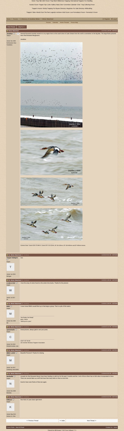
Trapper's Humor (37, 8)
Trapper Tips (43, 4)
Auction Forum (33, 4)
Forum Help (74, 22)
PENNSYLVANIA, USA (12, 346)
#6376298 (114, 255)
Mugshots (70, 8)
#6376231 (114, 30)
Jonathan (10, 33)
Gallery (53, 4)
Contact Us (109, 427)
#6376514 (114, 350)
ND (7, 323)
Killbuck (9, 400)
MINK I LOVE (11, 353)
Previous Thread (32, 420)
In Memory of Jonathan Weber (30, 19)
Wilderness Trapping (63, 1)
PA (7, 299)
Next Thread (92, 420)
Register (106, 19)
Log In (114, 19)
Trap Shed (53, 1)
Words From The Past (43, 12)
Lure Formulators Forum (77, 12)
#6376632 (114, 373)
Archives (59, 12)
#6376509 (114, 326)
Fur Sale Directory (78, 8)
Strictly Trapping (48, 8)
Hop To (21, 27)
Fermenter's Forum (91, 12)
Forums (15, 19)
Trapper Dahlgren (12, 258)
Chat (78, 4)
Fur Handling (88, 1)
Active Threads (64, 22)
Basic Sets (59, 4)
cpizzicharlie (11, 330)
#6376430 (114, 280)
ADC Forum (46, 1)
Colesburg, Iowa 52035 (13, 369)
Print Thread (11, 27)
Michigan (9, 276)
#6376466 (114, 303)
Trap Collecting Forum (88, 4)
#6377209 (114, 397)
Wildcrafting (88, 8)
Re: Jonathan (25, 255)
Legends (53, 12)
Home (33, 1)
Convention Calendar (70, 4)
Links (49, 4)
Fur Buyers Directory (59, 8)
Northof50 (10, 376)
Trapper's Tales (31, 12)
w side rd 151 (11, 283)
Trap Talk (39, 1)
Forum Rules (11, 427)
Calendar (55, 22)
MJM (8, 306)
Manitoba (9, 393)
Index (62, 420)
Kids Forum (65, 12)
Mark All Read (20, 427)
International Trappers (77, 1)
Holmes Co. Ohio (11, 416)
